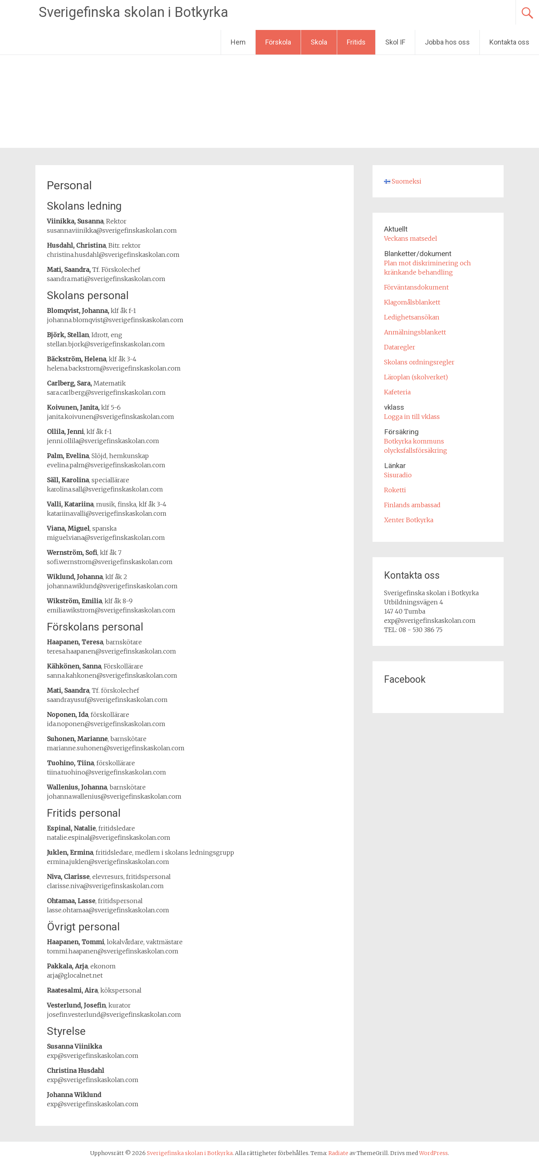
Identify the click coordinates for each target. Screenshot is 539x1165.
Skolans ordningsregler (419, 362)
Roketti (395, 490)
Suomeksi (402, 181)
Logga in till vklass (412, 416)
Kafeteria (397, 392)
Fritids (356, 42)
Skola (319, 42)
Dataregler (399, 347)
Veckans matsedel (410, 238)
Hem (238, 42)
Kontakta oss (509, 42)
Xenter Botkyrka (408, 520)
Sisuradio (398, 475)
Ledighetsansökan (411, 317)
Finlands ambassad (412, 505)
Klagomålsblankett (412, 302)
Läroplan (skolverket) (416, 377)
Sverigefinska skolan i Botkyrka (133, 12)
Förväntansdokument (416, 287)
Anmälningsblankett (415, 332)
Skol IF (395, 42)
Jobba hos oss (447, 42)
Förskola (278, 42)
